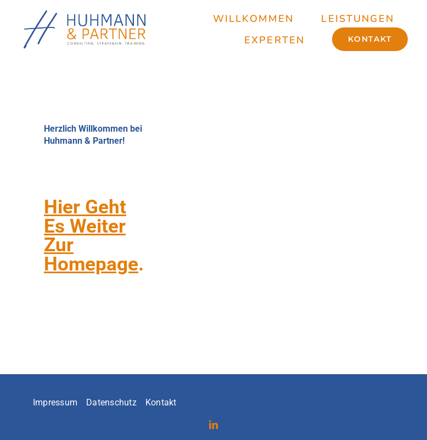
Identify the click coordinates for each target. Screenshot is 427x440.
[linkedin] (213, 424)
